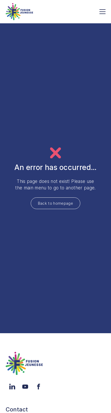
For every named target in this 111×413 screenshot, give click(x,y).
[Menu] (102, 12)
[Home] (19, 11)
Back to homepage (55, 203)
